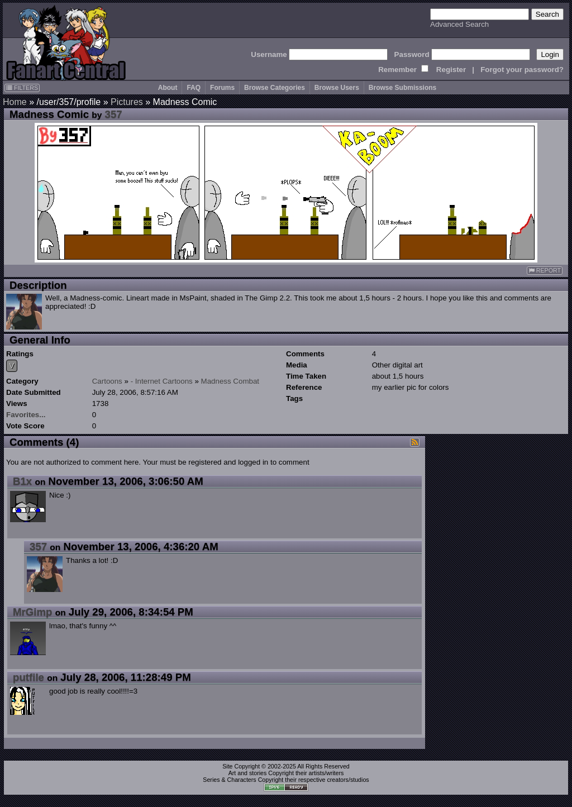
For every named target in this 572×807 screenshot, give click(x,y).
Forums (222, 88)
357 (113, 114)
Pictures (127, 102)
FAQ (194, 88)
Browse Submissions (402, 88)
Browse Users (336, 88)
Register (451, 69)
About (168, 88)
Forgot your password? (522, 69)
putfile (28, 677)
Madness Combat (230, 381)
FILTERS (22, 87)
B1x (22, 481)
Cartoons (107, 381)
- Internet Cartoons (162, 381)
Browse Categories (274, 88)
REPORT (544, 270)
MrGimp (32, 612)
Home (15, 102)
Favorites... (25, 414)
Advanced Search (459, 24)
